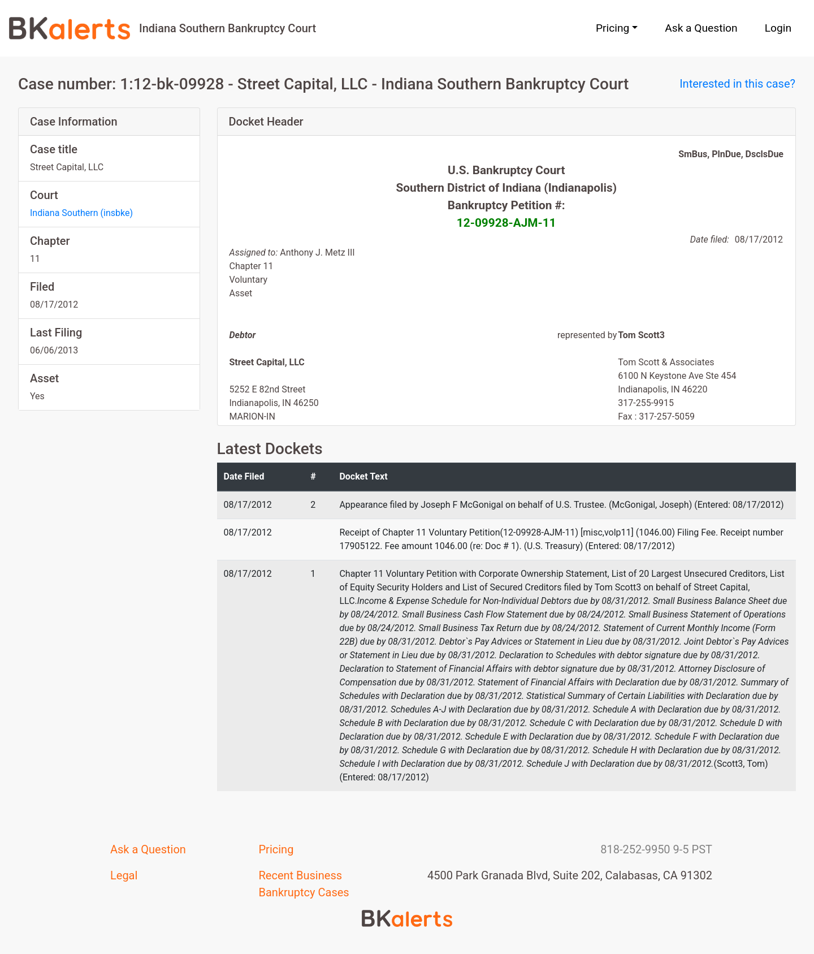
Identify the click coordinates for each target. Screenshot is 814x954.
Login (778, 27)
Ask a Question (701, 27)
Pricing (276, 849)
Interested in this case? (737, 83)
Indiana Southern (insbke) (81, 213)
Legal (123, 875)
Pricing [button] (612, 27)
